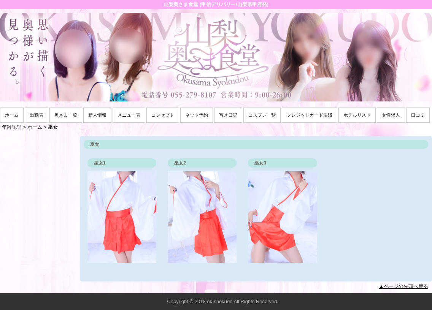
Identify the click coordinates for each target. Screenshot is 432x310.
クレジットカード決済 (309, 115)
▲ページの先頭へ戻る (403, 286)
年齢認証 (12, 127)
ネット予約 (196, 115)
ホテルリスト (357, 115)
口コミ (418, 115)
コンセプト (162, 115)
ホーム (12, 115)
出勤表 (36, 115)
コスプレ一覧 (262, 115)
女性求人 (391, 115)
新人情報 (97, 115)
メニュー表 (129, 115)
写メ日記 (228, 115)
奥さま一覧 (65, 115)
